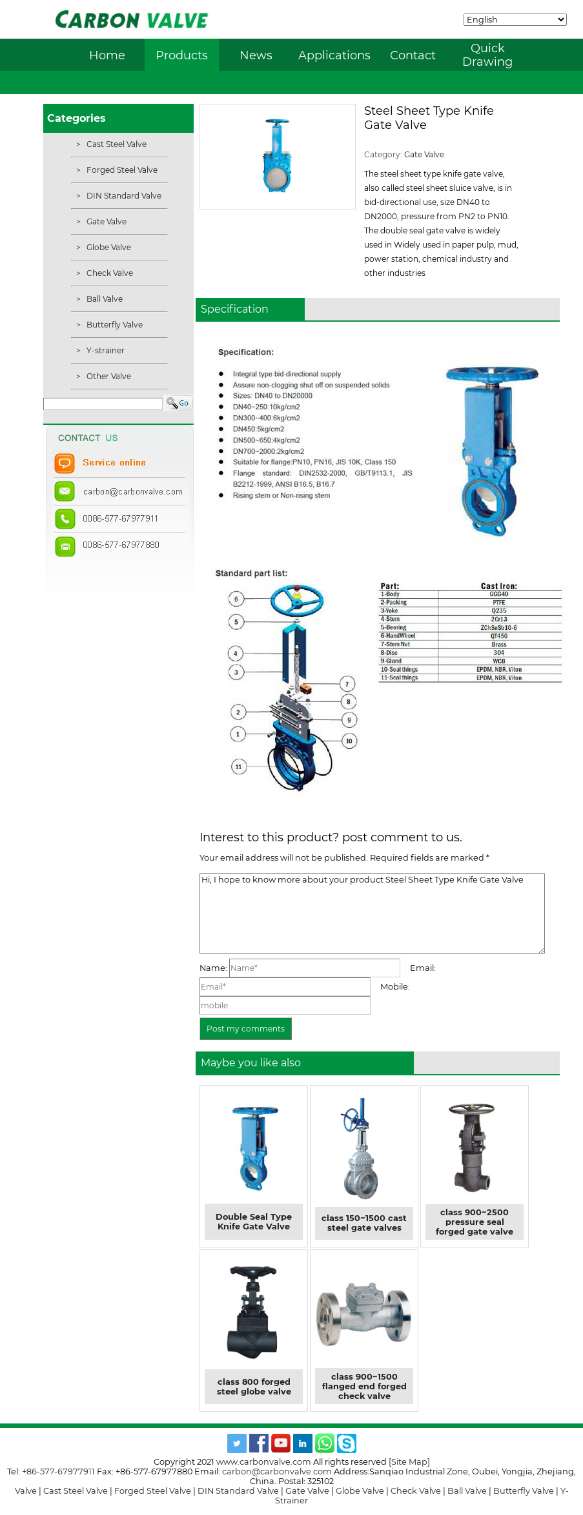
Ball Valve (104, 299)
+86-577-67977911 (58, 1471)
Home (107, 55)
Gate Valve (106, 221)
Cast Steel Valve (116, 144)
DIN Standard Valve (123, 195)
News (256, 55)
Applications (334, 55)
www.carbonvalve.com (263, 1462)
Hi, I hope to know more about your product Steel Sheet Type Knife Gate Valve (372, 913)
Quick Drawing (487, 54)
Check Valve (109, 273)
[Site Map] (409, 1462)
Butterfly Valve (114, 324)
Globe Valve (108, 247)
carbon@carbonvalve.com (277, 1471)
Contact (413, 55)
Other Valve (108, 376)
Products (182, 55)
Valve (26, 1491)
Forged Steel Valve (121, 170)
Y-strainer (105, 350)
